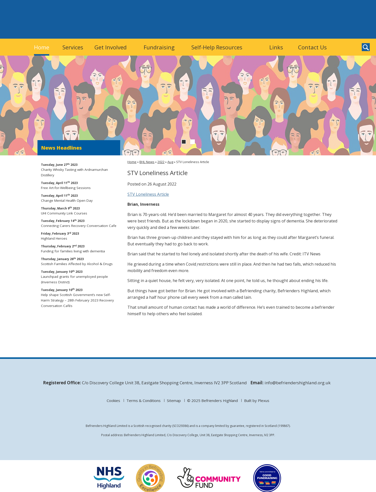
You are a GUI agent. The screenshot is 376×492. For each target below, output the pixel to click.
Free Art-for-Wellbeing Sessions (79, 185)
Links (276, 47)
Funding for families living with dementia (79, 248)
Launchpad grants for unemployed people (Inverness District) (79, 276)
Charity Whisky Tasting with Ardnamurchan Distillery (79, 169)
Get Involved (110, 47)
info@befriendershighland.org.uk (298, 383)
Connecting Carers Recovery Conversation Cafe (79, 223)
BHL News (146, 162)
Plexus (263, 400)
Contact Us (312, 47)
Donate (296, 19)
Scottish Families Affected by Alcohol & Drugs (79, 261)
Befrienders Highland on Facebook (332, 30)
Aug (170, 162)
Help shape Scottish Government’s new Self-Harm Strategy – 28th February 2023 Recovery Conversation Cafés (79, 297)
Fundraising (159, 47)
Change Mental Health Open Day (79, 198)
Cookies (113, 400)
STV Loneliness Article (148, 194)
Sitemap (174, 400)
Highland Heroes (79, 236)
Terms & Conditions (143, 400)
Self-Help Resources (216, 47)
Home (41, 47)
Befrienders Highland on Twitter (322, 30)
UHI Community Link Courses (79, 210)
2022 (160, 162)
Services (72, 47)
